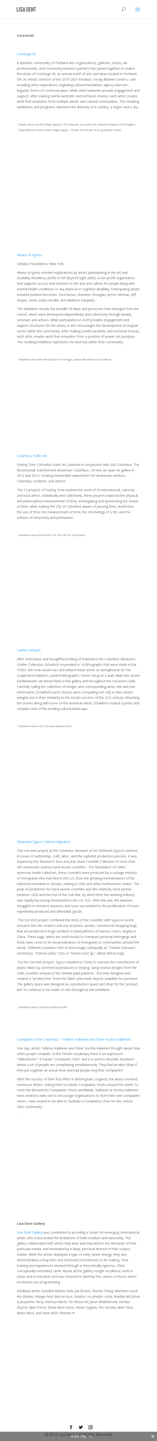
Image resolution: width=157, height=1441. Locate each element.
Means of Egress (29, 255)
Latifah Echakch (29, 650)
